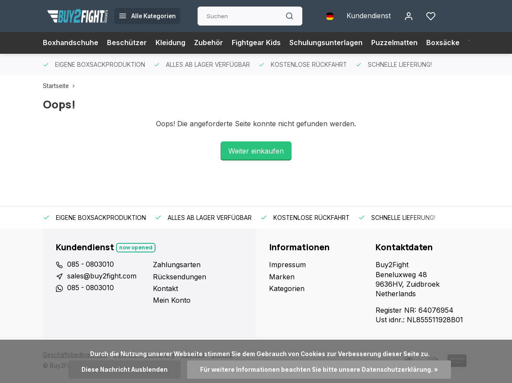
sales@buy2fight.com (102, 276)
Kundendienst (369, 16)
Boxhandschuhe (71, 43)
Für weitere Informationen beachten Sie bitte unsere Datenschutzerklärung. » (319, 369)
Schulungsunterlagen (327, 43)
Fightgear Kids (257, 43)
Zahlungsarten (177, 264)
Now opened (136, 247)
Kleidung (171, 43)
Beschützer (127, 43)
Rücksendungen (179, 276)
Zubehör (209, 43)
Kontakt (165, 288)
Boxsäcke (445, 43)
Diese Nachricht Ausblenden (124, 369)
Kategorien (287, 288)
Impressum (287, 264)
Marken (282, 276)
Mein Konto (172, 300)
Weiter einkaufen (256, 151)
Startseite (60, 85)
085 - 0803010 (91, 264)
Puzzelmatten (396, 43)
